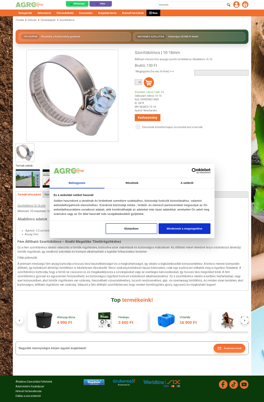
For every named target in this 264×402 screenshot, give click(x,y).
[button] (229, 348)
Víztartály (184, 317)
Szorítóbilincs (66, 20)
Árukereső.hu (124, 385)
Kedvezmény (147, 117)
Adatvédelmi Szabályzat (30, 386)
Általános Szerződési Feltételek (34, 381)
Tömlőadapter (48, 20)
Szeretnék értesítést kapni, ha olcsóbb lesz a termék (172, 127)
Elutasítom (131, 228)
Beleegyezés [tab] (77, 182)
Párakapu (123, 317)
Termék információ (29, 194)
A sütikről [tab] (187, 182)
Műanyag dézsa (66, 317)
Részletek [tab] (132, 182)
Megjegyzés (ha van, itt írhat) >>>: (155, 71)
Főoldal (20, 20)
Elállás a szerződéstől (28, 395)
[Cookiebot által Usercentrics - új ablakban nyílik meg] (194, 171)
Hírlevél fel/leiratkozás (29, 391)
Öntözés (32, 20)
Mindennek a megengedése (184, 228)
